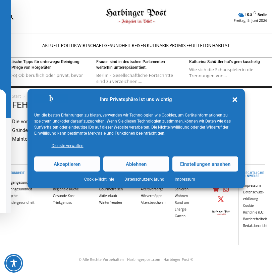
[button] (234, 99)
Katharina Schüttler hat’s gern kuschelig (224, 61)
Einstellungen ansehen (205, 164)
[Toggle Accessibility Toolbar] (13, 263)
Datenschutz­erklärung (144, 179)
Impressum (185, 179)
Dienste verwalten (68, 145)
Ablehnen (136, 164)
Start (16, 96)
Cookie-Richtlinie (99, 179)
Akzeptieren (67, 164)
